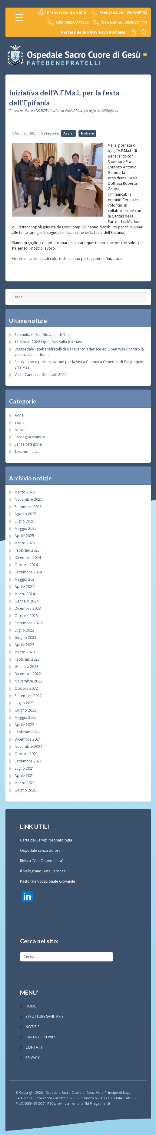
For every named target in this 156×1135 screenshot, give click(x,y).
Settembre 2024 (28, 572)
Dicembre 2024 (28, 557)
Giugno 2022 (25, 710)
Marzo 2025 (25, 543)
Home (29, 110)
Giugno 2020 (25, 790)
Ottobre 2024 (26, 564)
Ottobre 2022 (26, 688)
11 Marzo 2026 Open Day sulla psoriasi (48, 341)
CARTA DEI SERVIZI (40, 1037)
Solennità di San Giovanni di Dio (42, 334)
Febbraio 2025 (27, 550)
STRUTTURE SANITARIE (44, 1016)
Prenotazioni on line (62, 12)
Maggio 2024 (26, 579)
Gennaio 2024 (26, 601)
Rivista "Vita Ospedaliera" (42, 860)
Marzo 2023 (25, 652)
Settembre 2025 (28, 506)
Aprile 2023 (24, 644)
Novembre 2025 (28, 499)
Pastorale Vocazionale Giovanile (47, 881)
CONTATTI (34, 1047)
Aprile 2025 (24, 535)
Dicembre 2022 (28, 673)
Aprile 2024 (24, 586)
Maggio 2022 (26, 717)
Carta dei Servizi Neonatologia (46, 840)
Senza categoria (28, 444)
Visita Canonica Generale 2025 (41, 374)
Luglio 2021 (24, 768)
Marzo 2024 (25, 593)
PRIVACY (32, 1057)
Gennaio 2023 (26, 666)
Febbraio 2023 (27, 659)
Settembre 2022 (28, 695)
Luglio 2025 (24, 521)
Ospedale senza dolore (40, 850)
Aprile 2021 (24, 775)
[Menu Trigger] (19, 17)
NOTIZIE (42, 110)
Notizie (87, 133)
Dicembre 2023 (28, 608)
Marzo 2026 (25, 492)
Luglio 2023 (24, 630)
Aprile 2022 (24, 724)
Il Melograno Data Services (42, 871)
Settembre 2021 (28, 761)
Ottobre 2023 (26, 615)
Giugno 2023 (25, 637)
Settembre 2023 (28, 623)
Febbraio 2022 (27, 732)
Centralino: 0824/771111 (120, 22)
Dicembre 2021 (28, 739)
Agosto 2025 (25, 513)
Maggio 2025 (26, 528)
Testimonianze (27, 451)
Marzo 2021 (25, 782)
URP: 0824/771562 (68, 22)
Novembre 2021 (28, 746)
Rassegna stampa (30, 437)
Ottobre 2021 (26, 753)
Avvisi (68, 133)
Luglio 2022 (24, 702)
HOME (30, 1006)
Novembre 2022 (28, 681)
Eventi (20, 422)
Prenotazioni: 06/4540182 (119, 12)
